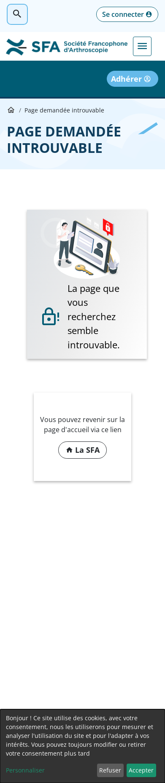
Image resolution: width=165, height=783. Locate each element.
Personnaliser (25, 770)
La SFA (87, 450)
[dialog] (82, 746)
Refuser (110, 770)
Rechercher (17, 14)
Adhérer (126, 79)
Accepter (141, 770)
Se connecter (123, 14)
